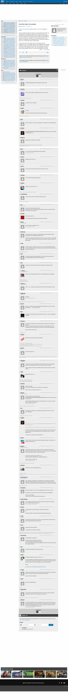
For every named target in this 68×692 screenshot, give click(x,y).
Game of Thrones (39, 474)
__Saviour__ (23, 270)
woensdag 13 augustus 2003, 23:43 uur (47, 303)
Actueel (7, 1)
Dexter (35, 474)
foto (32, 122)
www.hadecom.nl (24, 477)
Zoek (66, 3)
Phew (24, 29)
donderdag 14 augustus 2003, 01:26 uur (47, 546)
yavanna (22, 89)
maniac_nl (23, 283)
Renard (22, 438)
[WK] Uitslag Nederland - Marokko (9, 45)
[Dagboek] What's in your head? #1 (9, 76)
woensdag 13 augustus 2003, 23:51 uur (47, 347)
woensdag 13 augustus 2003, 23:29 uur (47, 127)
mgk (21, 547)
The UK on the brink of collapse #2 (9, 77)
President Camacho (23, 473)
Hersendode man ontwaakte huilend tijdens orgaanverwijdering (9, 55)
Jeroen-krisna (23, 535)
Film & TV (25, 1)
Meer (32, 1)
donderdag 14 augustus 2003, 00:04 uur (47, 392)
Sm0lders (22, 175)
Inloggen (65, 1)
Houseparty (23, 488)
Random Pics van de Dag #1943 (9, 30)
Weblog (64, 3)
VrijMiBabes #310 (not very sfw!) (9, 32)
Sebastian (23, 321)
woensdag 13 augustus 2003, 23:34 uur (47, 231)
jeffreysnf (22, 600)
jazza (22, 149)
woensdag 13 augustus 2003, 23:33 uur (47, 182)
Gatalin (22, 554)
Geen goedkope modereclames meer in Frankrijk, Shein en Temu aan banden (9, 28)
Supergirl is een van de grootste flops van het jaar (9, 31)
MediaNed (28, 29)
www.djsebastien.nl (23, 332)
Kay (21, 408)
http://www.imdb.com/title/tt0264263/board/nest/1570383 (35, 566)
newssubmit (38, 29)
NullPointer (23, 232)
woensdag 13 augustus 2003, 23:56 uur (47, 360)
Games (20, 1)
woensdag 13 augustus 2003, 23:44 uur (47, 311)
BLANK (22, 304)
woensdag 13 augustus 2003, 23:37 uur (47, 270)
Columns (10, 3)
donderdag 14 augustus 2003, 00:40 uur (47, 487)
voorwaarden (30, 629)
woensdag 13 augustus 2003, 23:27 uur (47, 88)
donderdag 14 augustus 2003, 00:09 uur (47, 417)
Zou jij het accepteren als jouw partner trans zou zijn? (9, 73)
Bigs (22, 311)
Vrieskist (22, 183)
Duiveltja (22, 213)
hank (22, 254)
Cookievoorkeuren (40, 683)
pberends (22, 465)
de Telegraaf (47, 49)
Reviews (14, 3)
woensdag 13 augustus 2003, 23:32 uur (47, 148)
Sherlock (53, 474)
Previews (17, 3)
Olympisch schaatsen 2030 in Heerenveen (9, 49)
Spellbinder (23, 293)
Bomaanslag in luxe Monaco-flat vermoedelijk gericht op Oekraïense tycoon (9, 29)
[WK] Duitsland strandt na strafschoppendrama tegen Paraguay (9, 46)
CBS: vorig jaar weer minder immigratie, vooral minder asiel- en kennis (9, 72)
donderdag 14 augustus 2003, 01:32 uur (47, 578)
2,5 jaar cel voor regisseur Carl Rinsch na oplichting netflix (9, 27)
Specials (21, 3)
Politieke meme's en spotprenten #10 (9, 78)
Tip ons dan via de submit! (27, 57)
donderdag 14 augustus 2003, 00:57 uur (47, 506)
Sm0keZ (22, 128)
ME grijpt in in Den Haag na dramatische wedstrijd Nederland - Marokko (9, 24)
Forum (60, 3)
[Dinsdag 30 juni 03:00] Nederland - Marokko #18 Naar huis (9, 75)
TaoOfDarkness (24, 194)
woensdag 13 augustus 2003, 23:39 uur (47, 283)
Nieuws (7, 3)
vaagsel (22, 108)
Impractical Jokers (45, 474)
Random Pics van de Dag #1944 (9, 26)
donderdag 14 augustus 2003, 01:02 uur (47, 524)
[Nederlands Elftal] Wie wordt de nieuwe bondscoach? (9, 80)
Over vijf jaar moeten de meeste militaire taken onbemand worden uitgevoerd (9, 33)
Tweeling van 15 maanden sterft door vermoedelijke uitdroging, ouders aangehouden (9, 25)
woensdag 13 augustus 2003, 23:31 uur (47, 137)
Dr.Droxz (22, 334)
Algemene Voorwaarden (27, 683)
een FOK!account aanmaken (25, 619)
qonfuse (22, 507)
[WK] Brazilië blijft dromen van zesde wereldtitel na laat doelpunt (9, 47)
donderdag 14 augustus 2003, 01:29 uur (47, 554)
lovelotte (22, 100)
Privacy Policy (34, 683)
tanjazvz (22, 157)
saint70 (22, 166)
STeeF (22, 516)
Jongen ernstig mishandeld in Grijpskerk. (9, 79)
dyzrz (22, 119)
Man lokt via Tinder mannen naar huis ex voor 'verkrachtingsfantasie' (9, 54)
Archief (25, 3)
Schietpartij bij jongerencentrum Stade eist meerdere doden (9, 57)
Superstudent (23, 589)
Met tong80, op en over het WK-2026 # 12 (9, 50)
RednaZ (22, 348)
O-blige (22, 570)
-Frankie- (20, 29)
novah (22, 243)
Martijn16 (22, 137)
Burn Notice (31, 474)
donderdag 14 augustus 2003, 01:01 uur (47, 515)
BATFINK (23, 383)
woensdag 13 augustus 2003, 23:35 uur (47, 253)
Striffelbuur (23, 360)
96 (48, 52)
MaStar (22, 222)
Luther (50, 474)
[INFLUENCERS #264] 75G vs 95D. (9, 74)
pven (22, 263)
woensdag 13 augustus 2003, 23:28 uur (47, 107)
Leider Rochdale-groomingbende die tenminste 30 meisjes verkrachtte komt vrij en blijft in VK (9, 23)
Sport (17, 1)
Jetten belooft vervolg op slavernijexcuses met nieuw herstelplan (9, 56)
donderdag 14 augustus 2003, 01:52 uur (47, 599)
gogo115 (22, 393)
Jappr (22, 372)
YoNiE (22, 579)
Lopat (22, 525)
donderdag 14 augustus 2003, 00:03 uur (47, 383)
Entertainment (12, 1)
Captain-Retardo (24, 499)
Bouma (22, 79)
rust (21, 205)
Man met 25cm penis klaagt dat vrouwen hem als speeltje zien (9, 22)
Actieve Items (2, 3)
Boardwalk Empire (26, 474)
